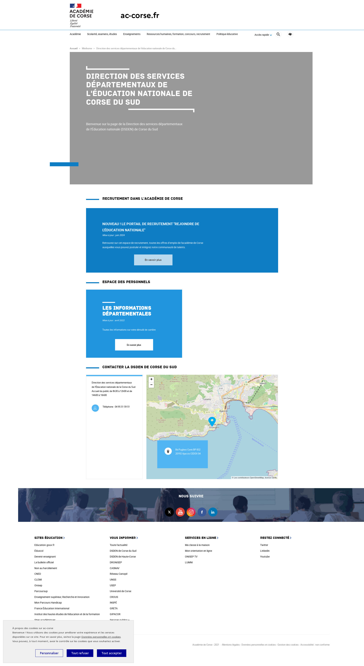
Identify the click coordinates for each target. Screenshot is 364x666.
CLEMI (38, 578)
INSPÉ (113, 601)
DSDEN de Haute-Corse (123, 555)
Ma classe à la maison (197, 543)
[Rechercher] (278, 35)
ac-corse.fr (139, 15)
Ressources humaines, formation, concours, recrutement (178, 34)
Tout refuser (80, 653)
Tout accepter (111, 653)
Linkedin (265, 549)
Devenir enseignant (45, 555)
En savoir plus (153, 258)
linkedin (212, 510)
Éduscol (38, 549)
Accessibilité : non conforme (315, 643)
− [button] (151, 384)
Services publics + (120, 618)
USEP (113, 584)
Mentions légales (231, 643)
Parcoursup (41, 590)
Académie (75, 34)
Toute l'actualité (118, 543)
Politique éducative (227, 34)
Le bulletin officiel (44, 561)
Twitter (264, 543)
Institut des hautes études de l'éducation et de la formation (67, 613)
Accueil (74, 47)
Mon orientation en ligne (198, 549)
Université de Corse (120, 590)
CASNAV (114, 567)
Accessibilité (290, 34)
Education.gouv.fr (44, 543)
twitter (169, 510)
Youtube (265, 555)
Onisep (38, 584)
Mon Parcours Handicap (48, 601)
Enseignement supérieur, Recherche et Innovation (62, 595)
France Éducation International (51, 607)
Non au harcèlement (45, 567)
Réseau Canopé (118, 572)
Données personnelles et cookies (101, 637)
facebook (202, 510)
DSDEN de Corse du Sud (123, 549)
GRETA (114, 607)
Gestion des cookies (288, 643)
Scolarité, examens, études (102, 34)
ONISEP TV (191, 555)
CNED (37, 572)
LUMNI (189, 561)
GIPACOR (115, 613)
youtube (180, 510)
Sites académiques (44, 618)
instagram (191, 510)
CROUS (114, 595)
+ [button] (151, 378)
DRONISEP (116, 561)
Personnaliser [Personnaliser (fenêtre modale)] (49, 653)
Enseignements (131, 34)
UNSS (113, 578)
